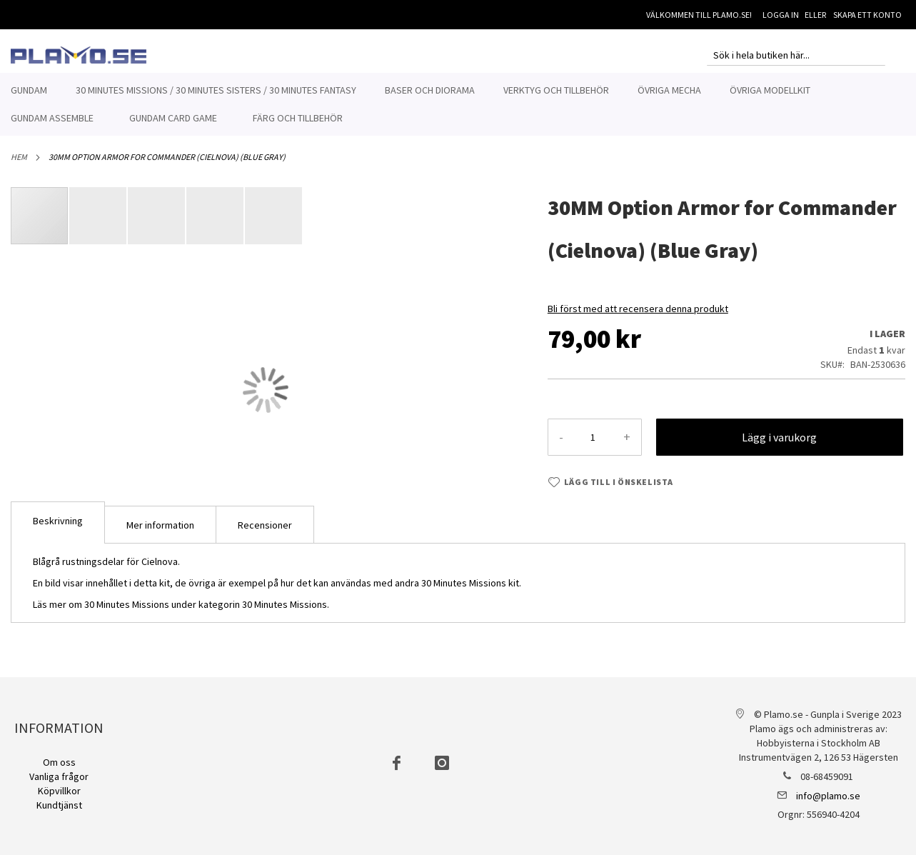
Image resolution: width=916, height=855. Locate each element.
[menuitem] (29, 90)
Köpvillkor (59, 790)
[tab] (58, 522)
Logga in (781, 14)
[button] (98, 216)
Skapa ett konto (867, 14)
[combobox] (796, 55)
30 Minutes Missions (284, 604)
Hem (19, 156)
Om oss (59, 762)
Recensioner (265, 525)
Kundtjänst (59, 805)
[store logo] (78, 55)
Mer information (160, 525)
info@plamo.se (828, 795)
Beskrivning (58, 520)
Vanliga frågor (59, 776)
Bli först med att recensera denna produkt (638, 308)
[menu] (458, 104)
